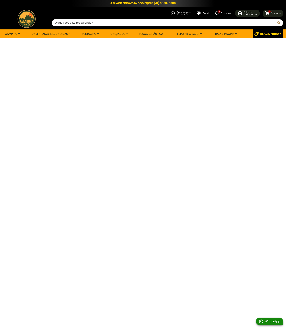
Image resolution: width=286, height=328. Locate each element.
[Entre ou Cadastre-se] (247, 13)
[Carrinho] (273, 13)
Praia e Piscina (224, 34)
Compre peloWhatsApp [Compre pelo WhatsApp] (181, 13)
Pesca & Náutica (151, 34)
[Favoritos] (223, 13)
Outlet (203, 13)
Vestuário (89, 34)
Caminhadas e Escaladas (50, 34)
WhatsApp (269, 321)
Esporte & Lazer (188, 34)
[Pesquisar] (278, 22)
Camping (11, 34)
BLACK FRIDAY (267, 34)
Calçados (118, 34)
